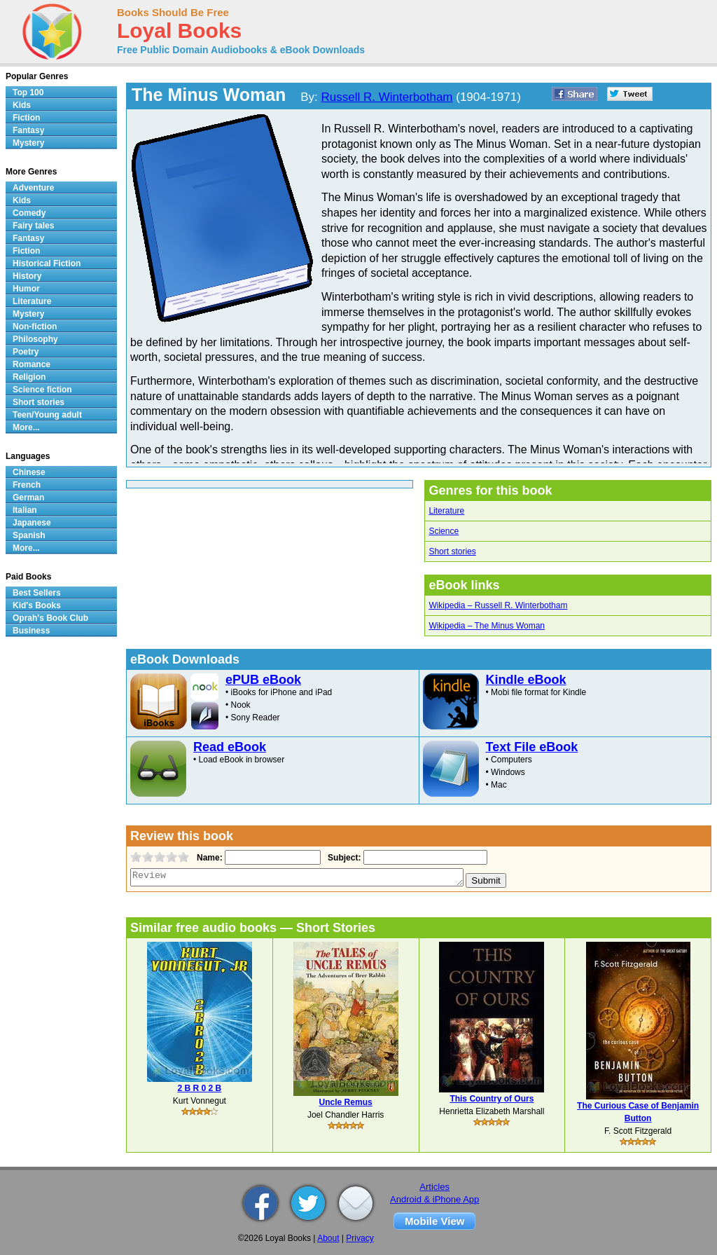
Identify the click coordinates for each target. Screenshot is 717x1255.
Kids (22, 105)
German (28, 497)
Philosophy (35, 339)
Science (444, 531)
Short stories (452, 551)
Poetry (26, 352)
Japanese (32, 523)
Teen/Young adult (47, 415)
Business (31, 631)
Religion (29, 377)
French (27, 485)
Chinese (29, 472)
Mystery (28, 143)
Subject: (343, 858)
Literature (446, 511)
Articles (434, 1186)
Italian (25, 510)
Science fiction (42, 390)
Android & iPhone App (434, 1199)
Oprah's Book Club (50, 618)
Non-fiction (35, 326)
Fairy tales (33, 226)
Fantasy (28, 130)
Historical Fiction (47, 263)
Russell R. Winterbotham (387, 97)
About (328, 1238)
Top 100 (28, 92)
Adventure (33, 188)
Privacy (359, 1238)
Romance (31, 364)
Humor (26, 289)
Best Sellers (37, 593)
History (27, 276)
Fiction (26, 118)
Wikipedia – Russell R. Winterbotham (498, 605)
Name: (208, 858)
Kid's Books (37, 605)
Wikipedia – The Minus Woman (487, 626)
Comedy (29, 213)
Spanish (29, 535)
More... (26, 427)
